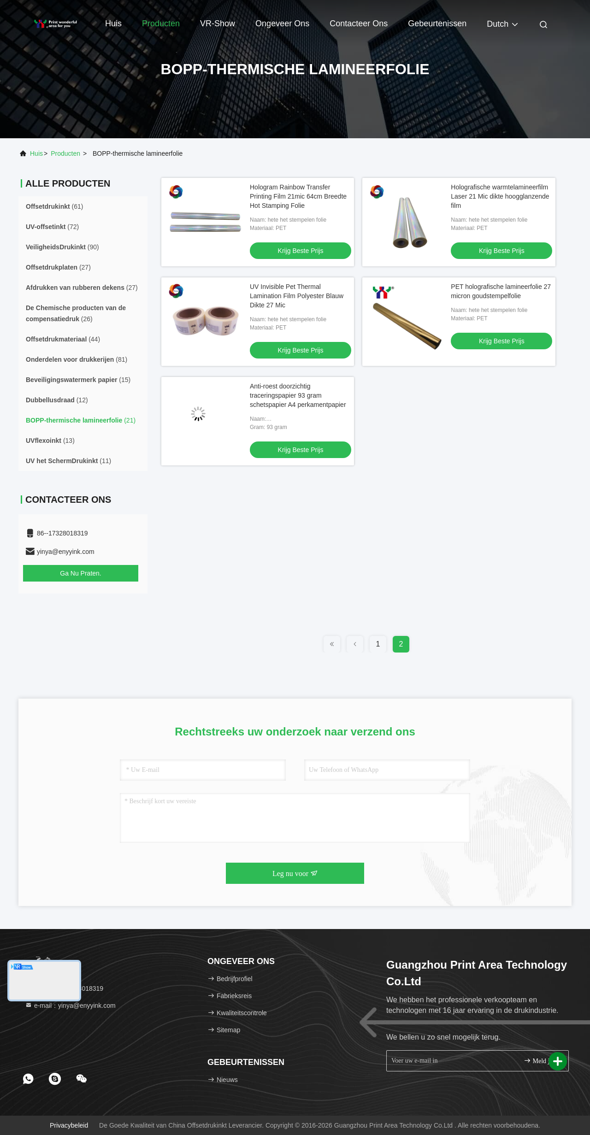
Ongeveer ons (282, 23)
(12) (57, 400)
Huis (113, 23)
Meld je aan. (542, 1060)
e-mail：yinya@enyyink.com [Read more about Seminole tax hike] (70, 1005)
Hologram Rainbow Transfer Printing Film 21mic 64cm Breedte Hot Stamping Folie (298, 196)
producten (65, 153)
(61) (54, 206)
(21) (81, 420)
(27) (58, 267)
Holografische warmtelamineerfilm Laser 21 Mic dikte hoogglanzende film (500, 196)
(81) (76, 359)
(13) (50, 440)
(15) (78, 379)
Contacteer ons (359, 23)
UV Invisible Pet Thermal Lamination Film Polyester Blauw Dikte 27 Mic (296, 296)
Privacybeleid (69, 1125)
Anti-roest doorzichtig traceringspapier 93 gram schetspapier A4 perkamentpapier (298, 395)
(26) (76, 313)
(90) (62, 247)
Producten (161, 23)
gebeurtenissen (437, 23)
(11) (68, 461)
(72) (52, 226)
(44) (63, 339)
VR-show (217, 23)
